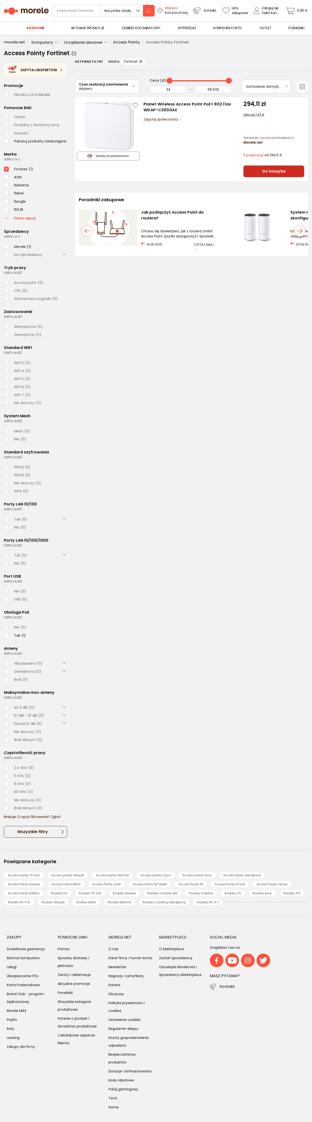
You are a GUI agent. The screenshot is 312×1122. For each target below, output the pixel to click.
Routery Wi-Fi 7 (208, 902)
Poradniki (65, 992)
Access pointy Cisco (156, 875)
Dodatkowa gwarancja (26, 949)
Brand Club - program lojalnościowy (25, 998)
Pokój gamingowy (123, 1089)
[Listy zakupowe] (236, 11)
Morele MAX (17, 1010)
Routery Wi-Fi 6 (19, 902)
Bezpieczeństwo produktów (122, 1058)
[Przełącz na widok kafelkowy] (302, 87)
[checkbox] (35, 141)
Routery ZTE (292, 893)
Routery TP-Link (90, 893)
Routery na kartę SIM (162, 893)
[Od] (168, 89)
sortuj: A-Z (12, 159)
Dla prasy (116, 994)
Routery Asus (262, 893)
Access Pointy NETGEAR (150, 884)
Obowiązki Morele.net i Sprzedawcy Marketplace (180, 971)
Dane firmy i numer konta (130, 958)
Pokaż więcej (20, 218)
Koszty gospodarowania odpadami (128, 1041)
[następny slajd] (300, 231)
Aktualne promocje (74, 983)
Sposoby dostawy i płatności (73, 962)
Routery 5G (59, 893)
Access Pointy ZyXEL (106, 884)
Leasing (13, 1037)
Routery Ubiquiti (53, 902)
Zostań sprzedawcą (175, 958)
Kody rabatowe (121, 1080)
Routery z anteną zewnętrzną (164, 902)
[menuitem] (87, 28)
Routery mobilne (201, 893)
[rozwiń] (64, 254)
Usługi (12, 967)
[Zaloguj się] (267, 11)
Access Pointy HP (190, 884)
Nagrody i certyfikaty (126, 976)
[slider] (169, 81)
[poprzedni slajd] (87, 231)
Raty (10, 1028)
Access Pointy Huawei (24, 884)
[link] (87, 28)
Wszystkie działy (117, 10)
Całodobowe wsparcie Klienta (76, 1039)
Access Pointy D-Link (230, 884)
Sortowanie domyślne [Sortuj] (264, 86)
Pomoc (64, 949)
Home (113, 1107)
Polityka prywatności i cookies (126, 1006)
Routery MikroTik (119, 902)
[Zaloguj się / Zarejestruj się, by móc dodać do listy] (135, 105)
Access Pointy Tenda (272, 884)
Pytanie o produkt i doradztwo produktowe (77, 1022)
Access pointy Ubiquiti (67, 875)
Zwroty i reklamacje (74, 974)
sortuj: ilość (13, 273)
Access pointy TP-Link (24, 875)
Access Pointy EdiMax (23, 893)
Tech (112, 1098)
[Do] (213, 89)
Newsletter (117, 967)
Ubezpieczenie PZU (22, 976)
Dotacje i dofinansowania (130, 1071)
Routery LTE (233, 893)
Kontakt (227, 986)
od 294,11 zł (262, 155)
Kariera (114, 985)
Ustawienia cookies (124, 1019)
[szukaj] (149, 11)
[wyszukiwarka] (104, 11)
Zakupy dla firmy (21, 1046)
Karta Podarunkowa (23, 985)
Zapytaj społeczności (161, 119)
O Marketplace (171, 949)
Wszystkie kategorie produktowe (74, 1005)
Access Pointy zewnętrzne (242, 875)
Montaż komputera (23, 958)
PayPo (12, 1019)
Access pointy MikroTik (112, 875)
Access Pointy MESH (66, 884)
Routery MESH (86, 902)
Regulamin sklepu (123, 1028)
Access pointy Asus (197, 875)
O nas (113, 949)
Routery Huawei (124, 893)
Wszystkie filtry (32, 832)
